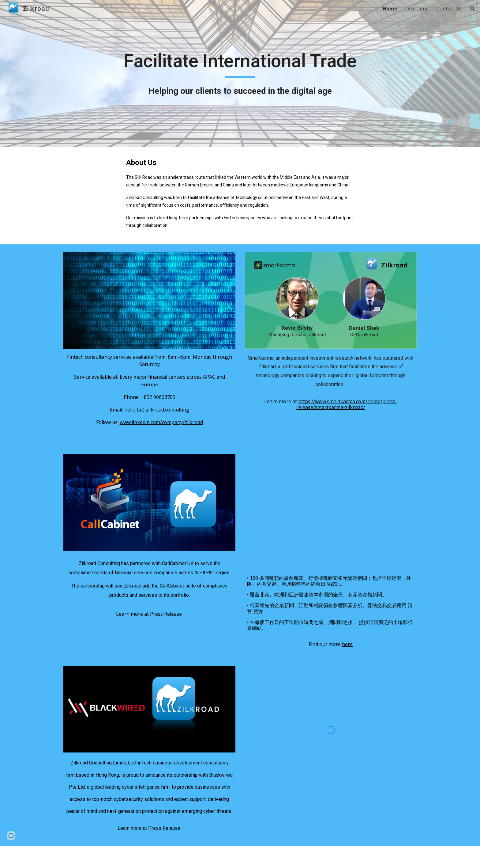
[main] (240, 73)
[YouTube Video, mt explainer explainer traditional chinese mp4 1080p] (331, 512)
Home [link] (390, 8)
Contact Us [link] (449, 8)
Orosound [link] (417, 8)
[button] (472, 8)
